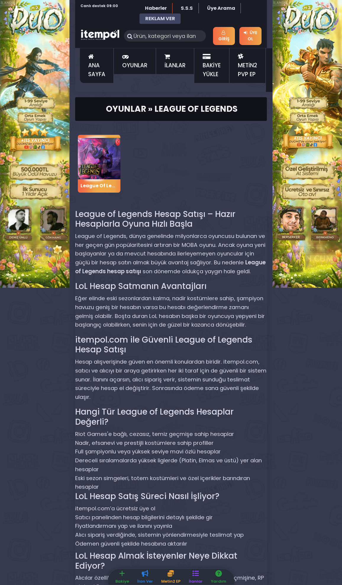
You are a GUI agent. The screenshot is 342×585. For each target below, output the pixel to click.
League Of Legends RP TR (110, 185)
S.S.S (187, 8)
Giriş (224, 36)
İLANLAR (174, 62)
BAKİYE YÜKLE (212, 66)
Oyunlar (126, 109)
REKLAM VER (160, 18)
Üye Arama (221, 8)
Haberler (156, 8)
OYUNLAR (134, 62)
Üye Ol (250, 36)
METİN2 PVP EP (247, 66)
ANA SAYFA (96, 66)
